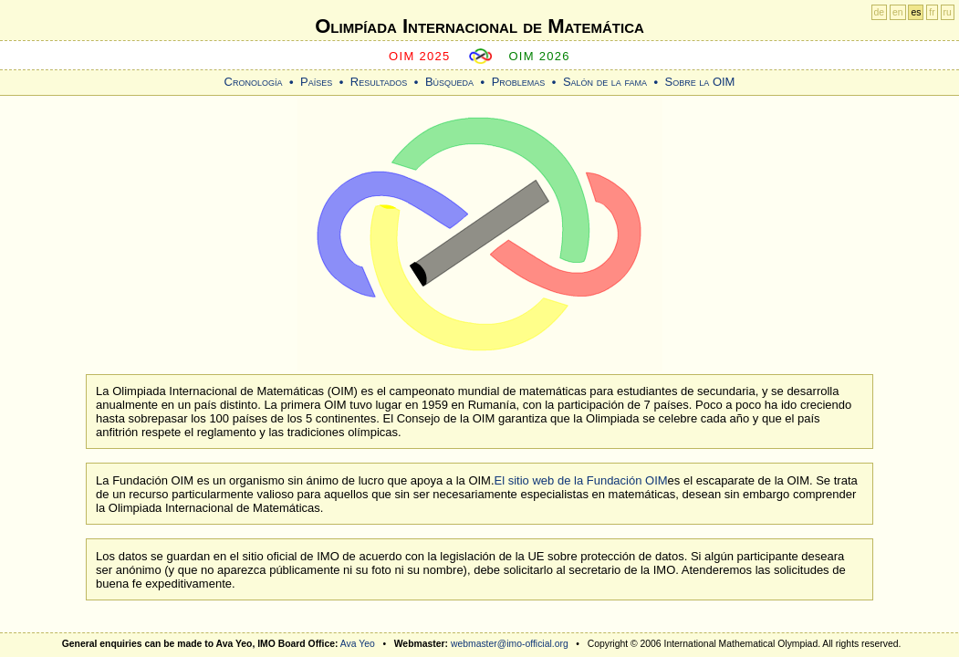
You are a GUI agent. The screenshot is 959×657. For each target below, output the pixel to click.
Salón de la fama (605, 82)
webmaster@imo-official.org (509, 644)
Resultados (379, 82)
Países (316, 82)
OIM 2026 (539, 56)
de (879, 12)
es (916, 12)
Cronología (253, 82)
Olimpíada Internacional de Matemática (479, 26)
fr (931, 12)
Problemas (519, 82)
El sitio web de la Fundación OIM (581, 480)
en (897, 12)
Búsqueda (449, 82)
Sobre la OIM (699, 82)
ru (947, 12)
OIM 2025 (420, 56)
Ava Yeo (357, 644)
